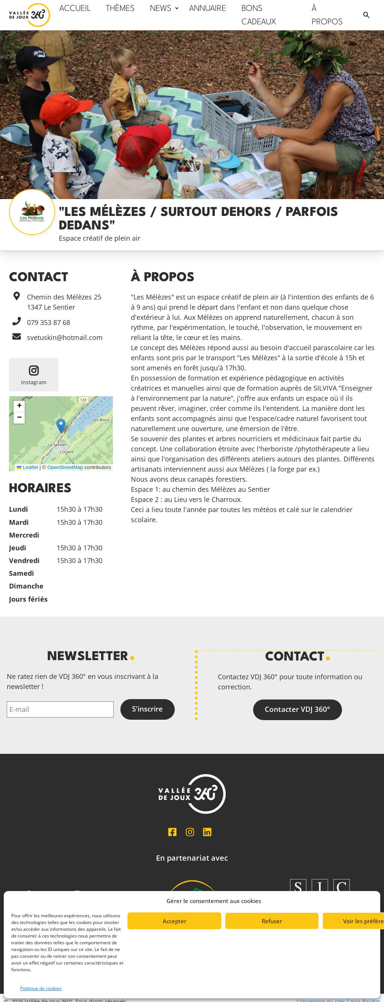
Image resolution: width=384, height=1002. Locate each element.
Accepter (174, 921)
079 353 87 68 (48, 322)
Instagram (33, 382)
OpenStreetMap (65, 467)
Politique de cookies (41, 988)
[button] (61, 426)
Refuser (272, 921)
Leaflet (27, 467)
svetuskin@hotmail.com (65, 337)
